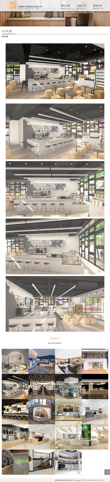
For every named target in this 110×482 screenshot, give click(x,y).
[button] (81, 6)
